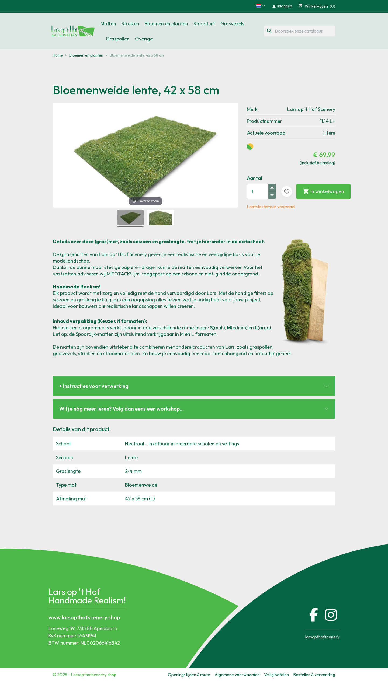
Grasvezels (232, 23)
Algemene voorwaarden (237, 674)
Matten (108, 23)
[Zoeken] (299, 31)
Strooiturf (204, 23)
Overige (144, 39)
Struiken (130, 23)
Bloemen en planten (166, 23)
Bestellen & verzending (314, 674)
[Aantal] (257, 191)
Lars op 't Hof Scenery (311, 109)
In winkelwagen (323, 191)
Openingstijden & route (189, 674)
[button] (260, 5)
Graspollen (118, 39)
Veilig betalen (276, 674)
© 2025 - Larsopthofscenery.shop (84, 674)
